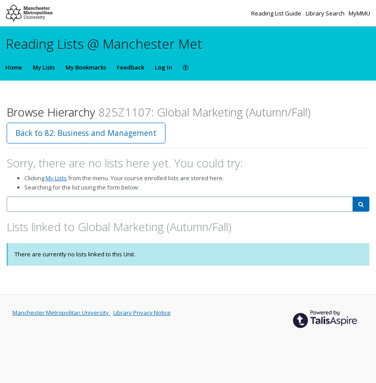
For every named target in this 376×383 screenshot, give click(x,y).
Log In (163, 67)
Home (13, 67)
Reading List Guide (277, 13)
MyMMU (359, 13)
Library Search (326, 13)
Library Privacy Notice (142, 313)
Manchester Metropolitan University (61, 313)
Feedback (130, 67)
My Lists (44, 67)
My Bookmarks (85, 67)
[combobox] (180, 204)
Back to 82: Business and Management (86, 133)
